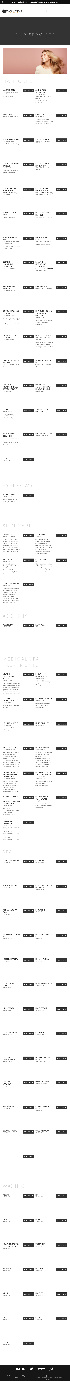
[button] (46, 11)
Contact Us (49, 1379)
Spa (51, 1377)
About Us (37, 1377)
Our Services (45, 1377)
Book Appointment (58, 1377)
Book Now (28, 91)
